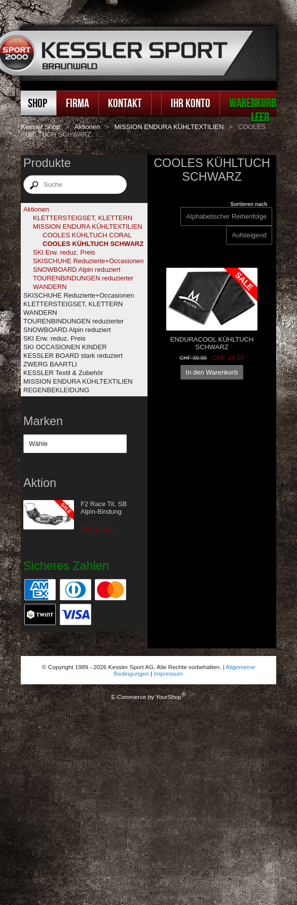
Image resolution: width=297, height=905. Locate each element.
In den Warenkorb (212, 372)
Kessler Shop (40, 127)
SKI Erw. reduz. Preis (64, 252)
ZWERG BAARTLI (50, 364)
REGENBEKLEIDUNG (56, 390)
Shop (37, 103)
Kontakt (125, 103)
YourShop (168, 696)
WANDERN (50, 286)
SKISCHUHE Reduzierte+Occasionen (88, 261)
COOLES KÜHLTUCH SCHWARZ (93, 243)
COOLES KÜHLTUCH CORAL (87, 235)
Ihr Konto (190, 103)
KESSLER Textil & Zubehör (63, 372)
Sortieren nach (249, 204)
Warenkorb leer (252, 110)
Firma (77, 103)
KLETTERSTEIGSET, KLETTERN (83, 218)
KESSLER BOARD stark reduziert (73, 355)
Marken (43, 421)
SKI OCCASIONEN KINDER (65, 347)
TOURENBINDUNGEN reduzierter (83, 278)
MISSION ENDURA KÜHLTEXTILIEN (169, 127)
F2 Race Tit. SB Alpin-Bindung (104, 507)
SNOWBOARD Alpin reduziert (77, 269)
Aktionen (87, 127)
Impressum (168, 673)
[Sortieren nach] (249, 235)
